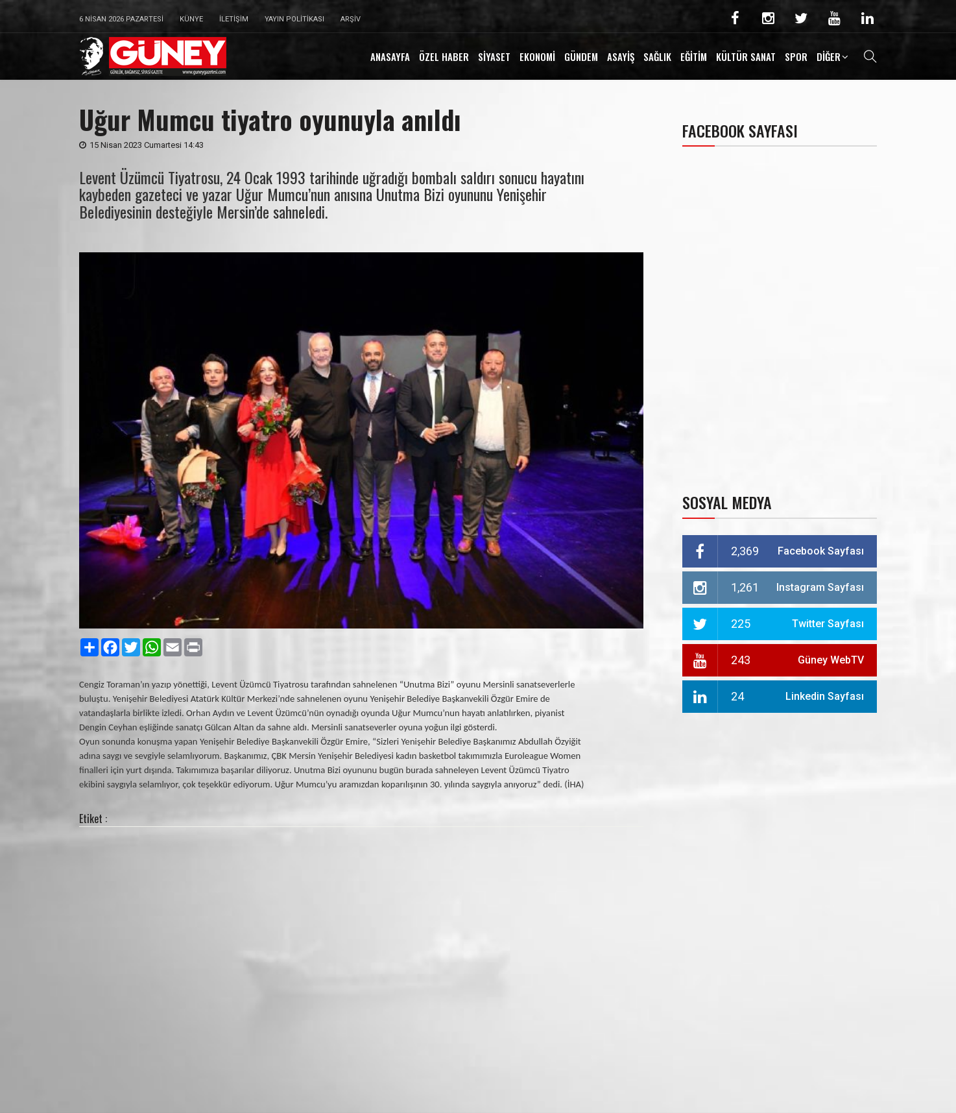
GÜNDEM (581, 56)
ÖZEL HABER (444, 56)
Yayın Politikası (294, 19)
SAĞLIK (657, 56)
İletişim (233, 19)
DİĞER (829, 56)
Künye (191, 19)
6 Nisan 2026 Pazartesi (121, 19)
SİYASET (494, 56)
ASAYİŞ (620, 56)
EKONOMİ (537, 56)
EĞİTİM (693, 56)
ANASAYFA (390, 56)
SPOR (796, 56)
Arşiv (351, 19)
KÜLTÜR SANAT (746, 56)
